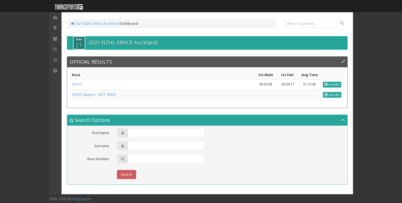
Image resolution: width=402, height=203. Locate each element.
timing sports (81, 199)
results (332, 84)
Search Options (90, 120)
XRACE (77, 84)
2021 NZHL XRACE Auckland (95, 23)
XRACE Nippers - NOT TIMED (94, 94)
